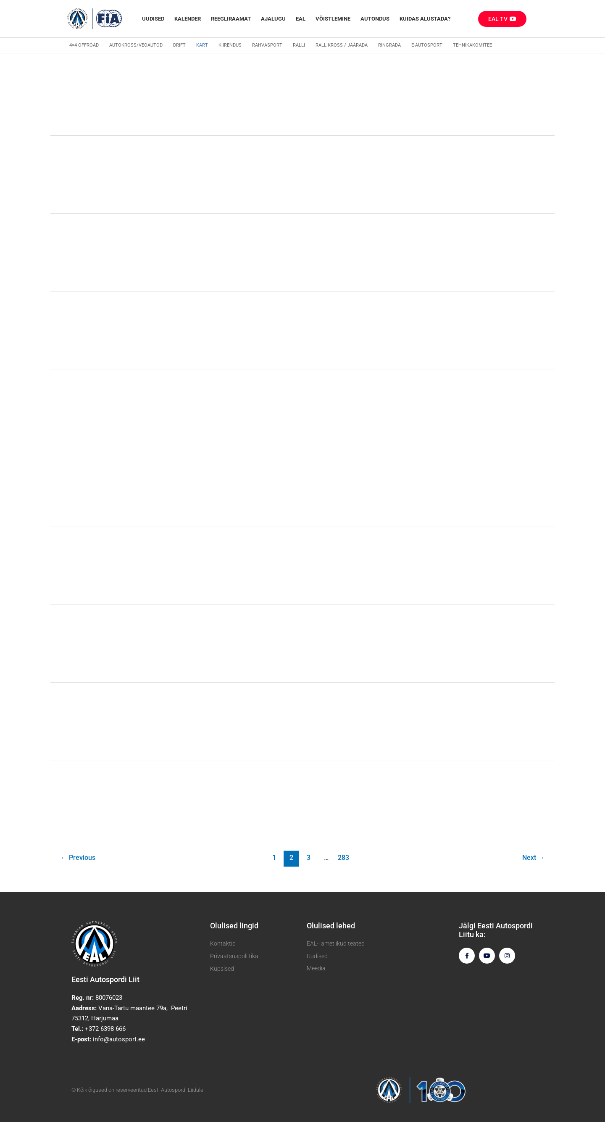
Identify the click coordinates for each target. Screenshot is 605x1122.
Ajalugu (273, 19)
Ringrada (389, 45)
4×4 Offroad (84, 45)
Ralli (299, 45)
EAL (300, 19)
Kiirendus (230, 45)
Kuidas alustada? (425, 19)
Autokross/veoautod (136, 45)
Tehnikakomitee (472, 45)
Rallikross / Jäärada (342, 45)
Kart (202, 45)
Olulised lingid (234, 925)
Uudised (153, 19)
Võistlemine (333, 19)
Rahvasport (267, 45)
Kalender (187, 19)
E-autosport (426, 45)
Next (533, 858)
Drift (179, 45)
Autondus (374, 19)
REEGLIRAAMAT (231, 19)
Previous (77, 858)
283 (343, 858)
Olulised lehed (331, 925)
